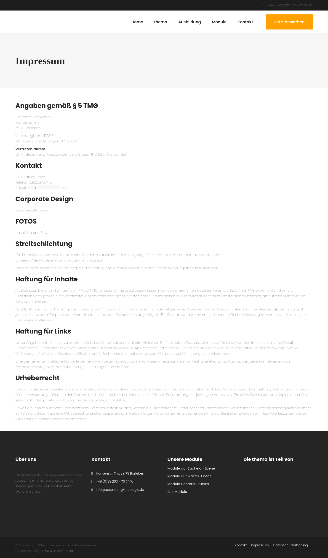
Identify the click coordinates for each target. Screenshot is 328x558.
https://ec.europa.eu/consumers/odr (192, 255)
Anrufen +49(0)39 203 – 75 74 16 (287, 5)
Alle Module (177, 491)
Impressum (260, 545)
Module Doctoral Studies (188, 483)
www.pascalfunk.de (32, 210)
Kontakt (241, 545)
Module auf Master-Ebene (190, 476)
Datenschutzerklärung (290, 545)
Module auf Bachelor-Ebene (191, 468)
